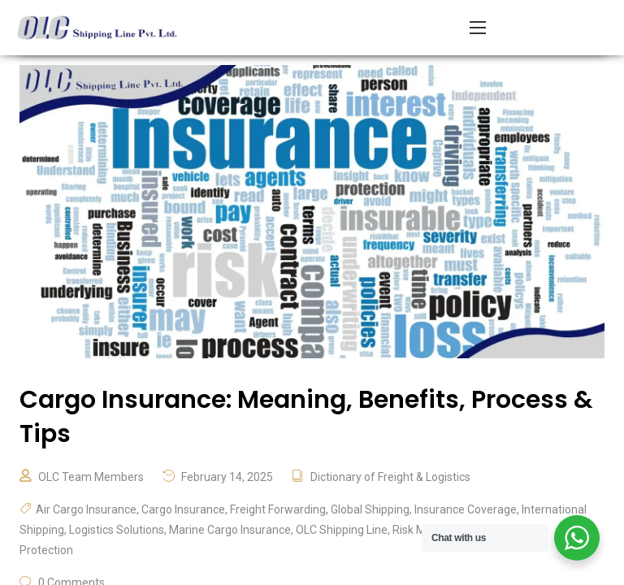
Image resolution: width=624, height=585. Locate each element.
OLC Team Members (91, 476)
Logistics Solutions (116, 529)
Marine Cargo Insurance (230, 529)
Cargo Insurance (183, 509)
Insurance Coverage (465, 509)
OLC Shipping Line (342, 529)
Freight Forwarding (278, 509)
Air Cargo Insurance (86, 509)
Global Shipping (370, 509)
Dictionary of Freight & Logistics (390, 476)
